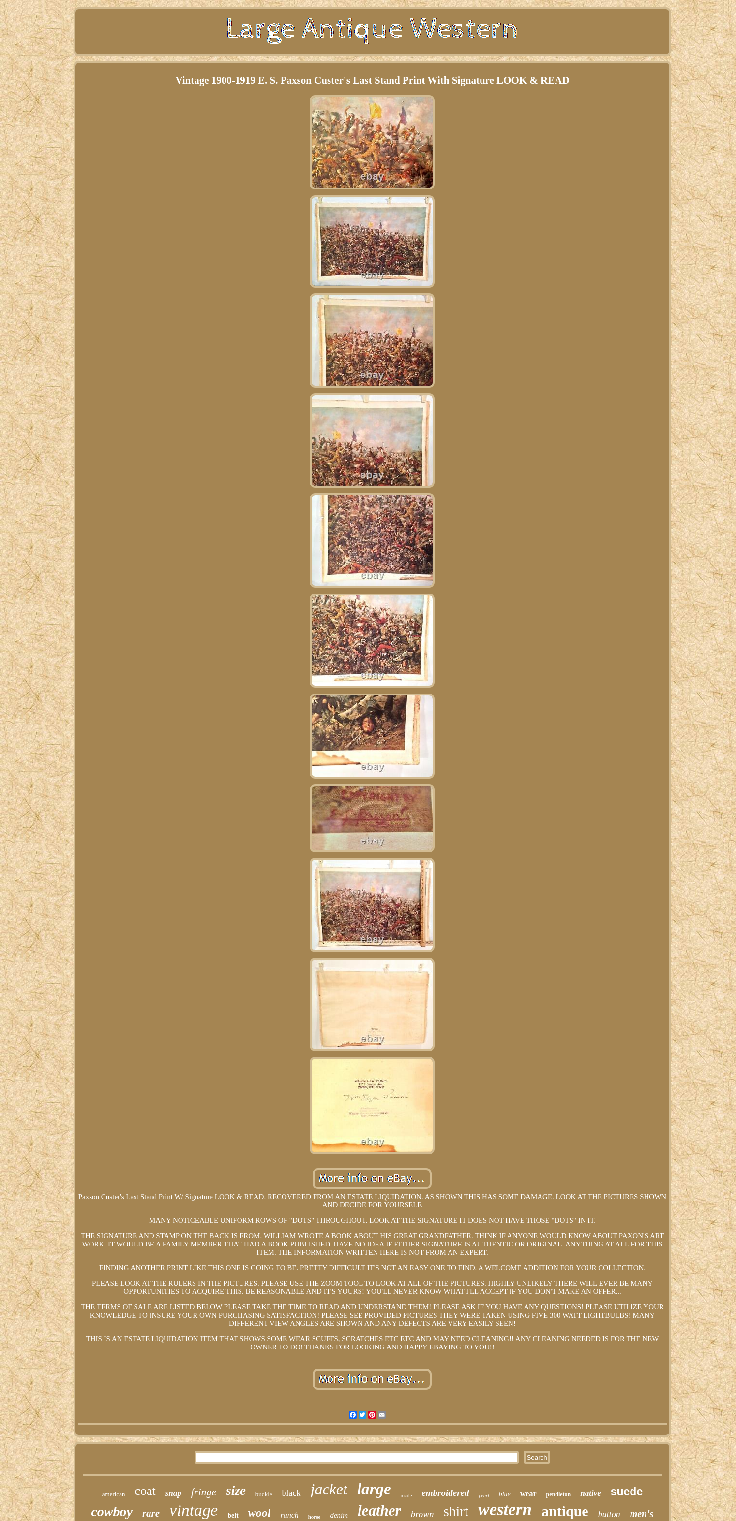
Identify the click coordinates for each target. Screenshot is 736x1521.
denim (339, 1515)
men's (642, 1513)
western (505, 1509)
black (291, 1493)
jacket (329, 1489)
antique (564, 1511)
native (590, 1493)
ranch (289, 1515)
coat (145, 1491)
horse (314, 1517)
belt (233, 1515)
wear (528, 1494)
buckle (263, 1494)
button (609, 1514)
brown (422, 1514)
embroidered (445, 1493)
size (236, 1490)
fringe (204, 1492)
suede (627, 1491)
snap (173, 1493)
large (374, 1489)
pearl (484, 1495)
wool (259, 1513)
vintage (193, 1510)
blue (505, 1494)
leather (379, 1510)
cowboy (112, 1511)
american (113, 1494)
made (406, 1495)
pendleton (558, 1494)
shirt (456, 1511)
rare (151, 1513)
